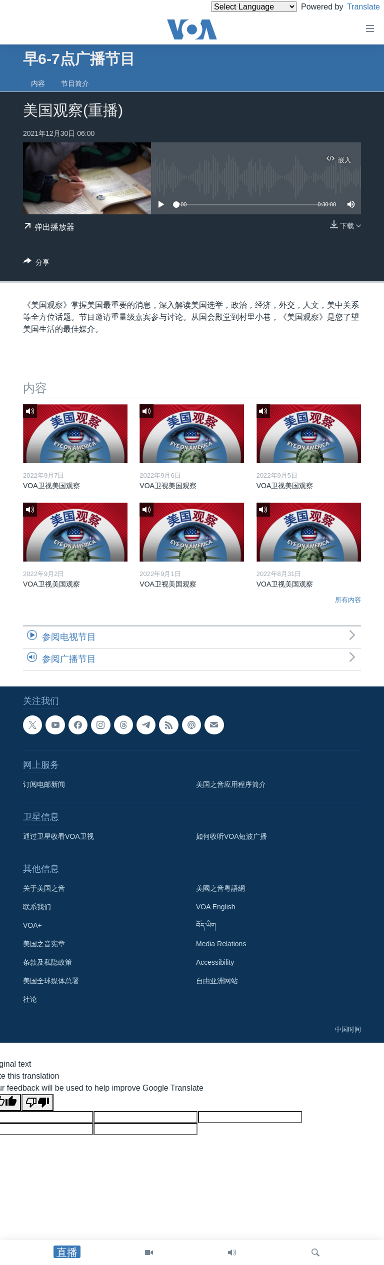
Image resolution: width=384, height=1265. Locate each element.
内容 (38, 83)
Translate (354, 6)
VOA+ (32, 925)
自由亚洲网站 (217, 981)
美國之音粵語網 (220, 888)
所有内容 (348, 600)
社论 (30, 999)
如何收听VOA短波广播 (231, 836)
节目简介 (75, 83)
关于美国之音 (44, 888)
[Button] (37, 264)
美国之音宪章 (44, 944)
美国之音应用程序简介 (231, 784)
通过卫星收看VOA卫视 (58, 836)
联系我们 (37, 907)
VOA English (216, 907)
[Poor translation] (38, 1102)
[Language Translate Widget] (237, 6)
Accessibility (215, 962)
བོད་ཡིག (206, 925)
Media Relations (221, 944)
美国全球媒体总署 (51, 981)
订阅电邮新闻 (44, 784)
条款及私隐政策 (47, 962)
